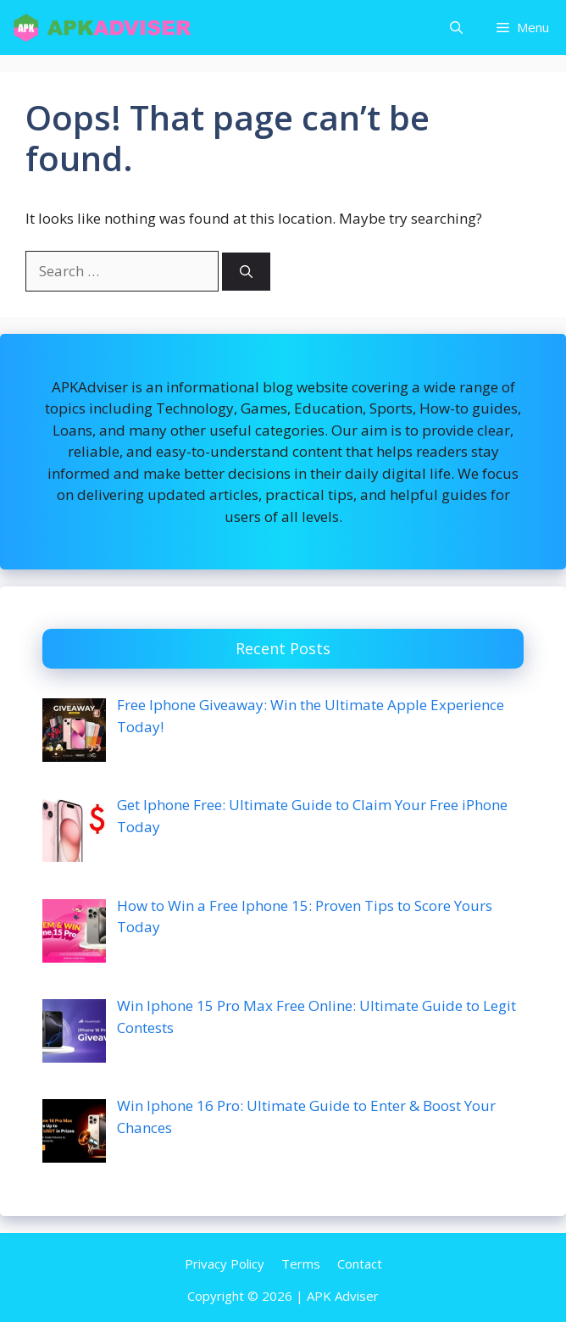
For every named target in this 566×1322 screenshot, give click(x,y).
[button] (456, 27)
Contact (359, 1263)
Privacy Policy (224, 1263)
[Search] (246, 272)
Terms (300, 1263)
